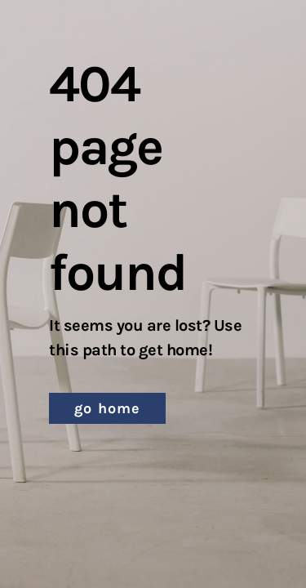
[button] (107, 408)
